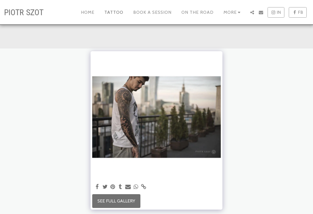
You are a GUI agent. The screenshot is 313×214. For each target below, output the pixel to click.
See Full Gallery (116, 201)
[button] (252, 12)
